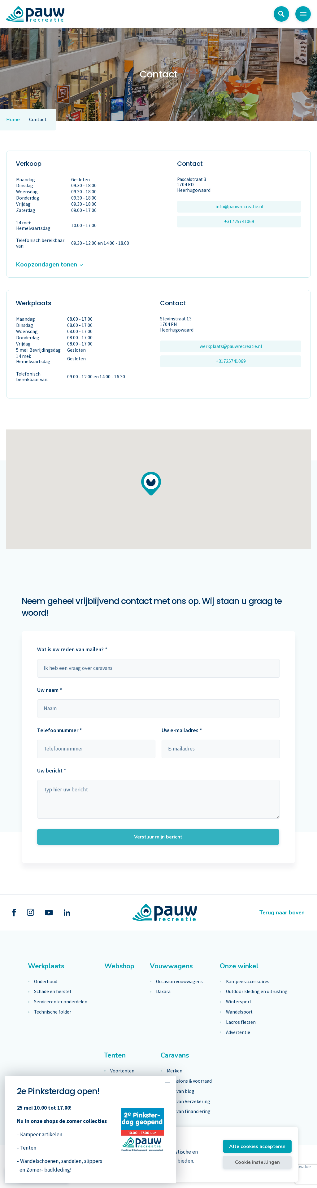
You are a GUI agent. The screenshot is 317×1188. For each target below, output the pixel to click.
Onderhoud (45, 981)
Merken (174, 1071)
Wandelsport (239, 1012)
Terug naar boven (282, 912)
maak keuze (158, 668)
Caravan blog (180, 1091)
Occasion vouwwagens (179, 981)
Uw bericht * (51, 771)
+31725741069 (239, 221)
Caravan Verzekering (188, 1101)
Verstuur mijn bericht (158, 837)
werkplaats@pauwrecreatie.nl (231, 346)
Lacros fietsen (241, 1022)
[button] (151, 483)
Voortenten (122, 1071)
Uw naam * (49, 690)
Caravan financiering (189, 1111)
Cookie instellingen (257, 1162)
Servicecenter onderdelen (60, 1002)
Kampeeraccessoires (247, 981)
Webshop (119, 966)
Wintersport (238, 1002)
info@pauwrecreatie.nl (239, 206)
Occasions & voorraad (189, 1081)
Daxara (163, 991)
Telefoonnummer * (59, 730)
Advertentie (238, 1032)
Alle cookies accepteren (257, 1146)
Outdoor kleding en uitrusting (257, 991)
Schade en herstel (52, 991)
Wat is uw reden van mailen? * (72, 649)
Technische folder (52, 1012)
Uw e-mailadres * (182, 730)
